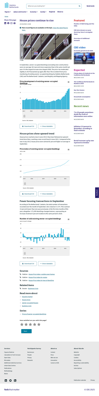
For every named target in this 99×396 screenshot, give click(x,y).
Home (6, 16)
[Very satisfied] (39, 324)
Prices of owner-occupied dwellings (34, 314)
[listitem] (5, 23)
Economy (33, 12)
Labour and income (19, 12)
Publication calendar (80, 380)
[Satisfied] (34, 324)
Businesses (30, 352)
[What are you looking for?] (54, 6)
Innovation (54, 360)
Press (52, 355)
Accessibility (77, 360)
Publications (8, 368)
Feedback (97, 192)
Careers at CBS (55, 363)
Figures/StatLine (9, 352)
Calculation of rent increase (12, 355)
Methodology (8, 371)
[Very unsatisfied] (22, 324)
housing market (27, 297)
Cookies (76, 357)
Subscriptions (78, 368)
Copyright (77, 355)
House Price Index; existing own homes (42, 274)
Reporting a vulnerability (81, 363)
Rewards (30, 360)
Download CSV (28, 126)
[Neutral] (30, 324)
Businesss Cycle (33, 288)
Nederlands (90, 6)
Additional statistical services (13, 363)
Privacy (29, 357)
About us (60, 12)
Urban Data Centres (10, 365)
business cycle (26, 306)
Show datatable (47, 126)
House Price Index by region (38, 277)
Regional (52, 12)
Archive (76, 365)
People (29, 355)
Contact (53, 352)
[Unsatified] (26, 324)
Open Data (7, 357)
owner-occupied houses (30, 303)
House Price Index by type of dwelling (41, 280)
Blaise (6, 373)
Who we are (54, 357)
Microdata (7, 360)
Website (76, 352)
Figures (7, 12)
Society (42, 12)
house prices (26, 300)
